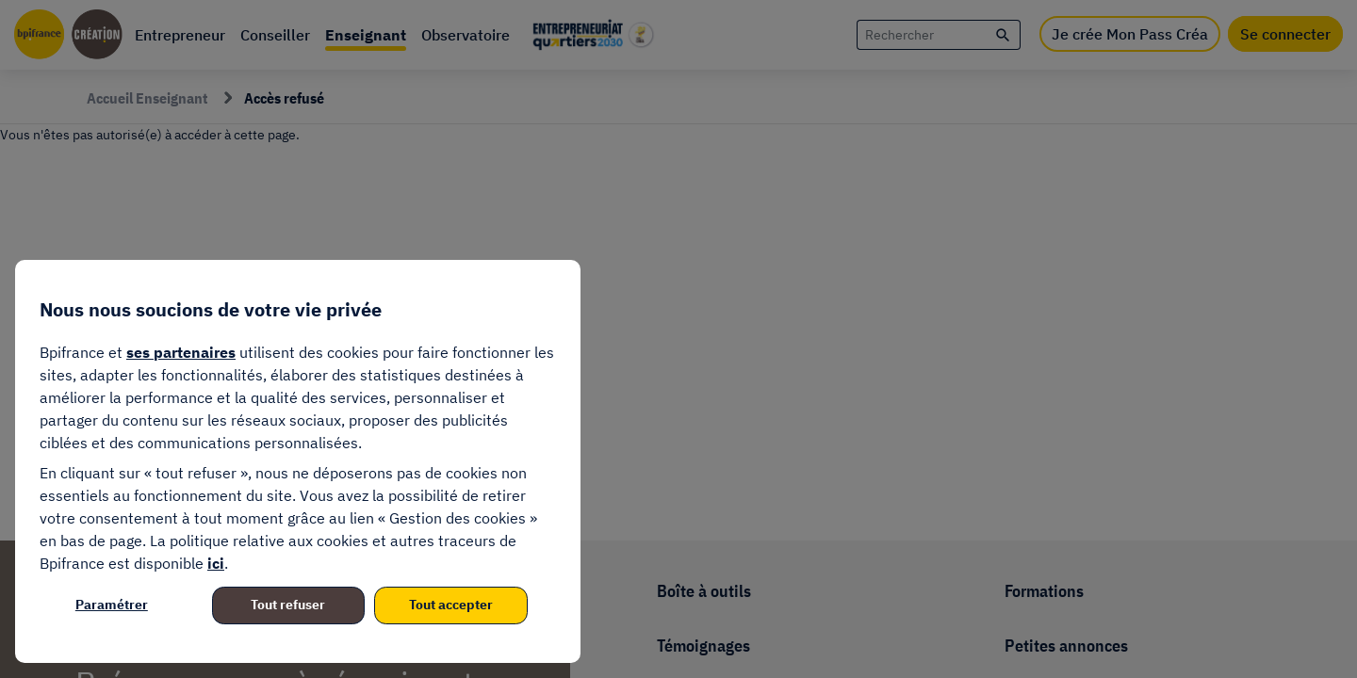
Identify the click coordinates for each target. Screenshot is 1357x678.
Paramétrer (111, 604)
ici (215, 563)
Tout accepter (451, 604)
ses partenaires (181, 352)
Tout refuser (288, 604)
